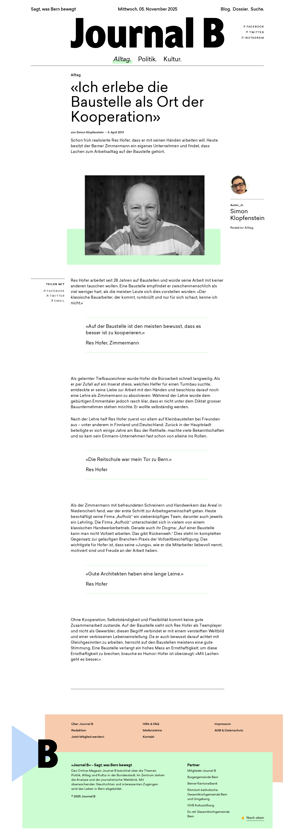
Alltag (76, 75)
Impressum (222, 724)
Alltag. (122, 60)
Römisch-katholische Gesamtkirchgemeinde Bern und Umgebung (207, 795)
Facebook (253, 27)
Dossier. (241, 9)
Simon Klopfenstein (90, 132)
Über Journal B (82, 724)
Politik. (147, 60)
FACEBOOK (54, 291)
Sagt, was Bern (53, 10)
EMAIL (58, 301)
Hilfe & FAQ (151, 724)
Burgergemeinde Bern (202, 777)
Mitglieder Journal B (201, 770)
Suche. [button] (257, 9)
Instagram (252, 38)
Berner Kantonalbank (202, 783)
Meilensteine (152, 730)
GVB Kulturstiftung (200, 805)
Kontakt (148, 737)
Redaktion (78, 730)
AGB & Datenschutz (228, 730)
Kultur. (172, 60)
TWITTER (55, 296)
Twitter (255, 32)
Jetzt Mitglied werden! (87, 737)
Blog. (226, 9)
